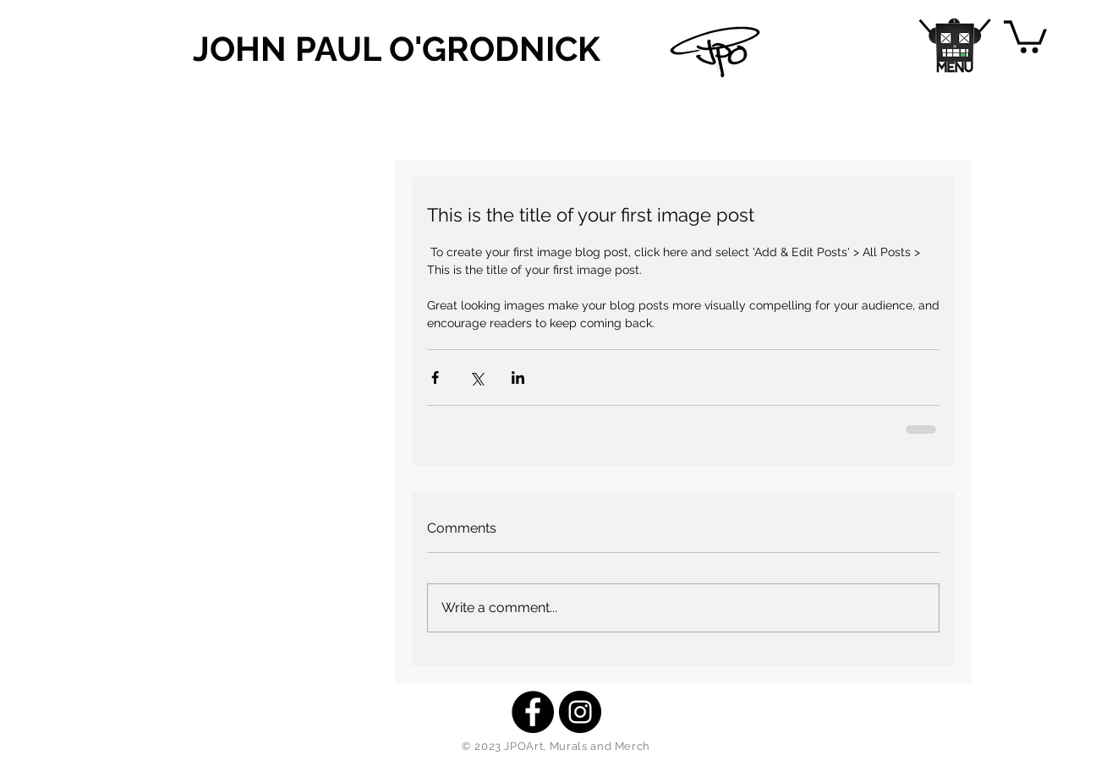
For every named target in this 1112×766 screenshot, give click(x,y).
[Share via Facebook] (435, 377)
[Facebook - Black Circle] (533, 712)
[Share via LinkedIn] (518, 377)
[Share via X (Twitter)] (476, 377)
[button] (955, 45)
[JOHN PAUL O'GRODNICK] (403, 49)
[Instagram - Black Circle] (580, 712)
